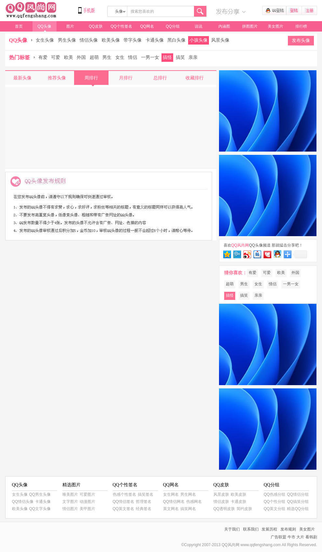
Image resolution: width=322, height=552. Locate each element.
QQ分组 (173, 26)
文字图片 (70, 501)
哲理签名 (143, 501)
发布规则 (288, 529)
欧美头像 (111, 40)
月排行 (126, 77)
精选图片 (71, 484)
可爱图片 (87, 494)
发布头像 (301, 40)
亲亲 (193, 57)
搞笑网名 (188, 508)
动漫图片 (87, 501)
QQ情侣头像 (23, 501)
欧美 (68, 57)
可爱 (55, 57)
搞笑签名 (145, 494)
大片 (300, 537)
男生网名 (188, 494)
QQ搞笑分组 (298, 501)
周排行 (91, 77)
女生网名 (171, 494)
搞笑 (180, 57)
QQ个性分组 (275, 501)
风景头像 (220, 40)
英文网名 (171, 508)
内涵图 (224, 26)
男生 (106, 57)
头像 (119, 11)
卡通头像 (155, 40)
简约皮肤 (244, 508)
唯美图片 (70, 494)
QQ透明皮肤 (224, 508)
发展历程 (269, 529)
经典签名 (143, 508)
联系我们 (251, 529)
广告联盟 (278, 537)
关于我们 (232, 529)
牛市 (291, 537)
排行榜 (301, 26)
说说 (198, 26)
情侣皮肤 (221, 501)
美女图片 (275, 26)
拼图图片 (250, 26)
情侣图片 (70, 508)
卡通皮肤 (238, 501)
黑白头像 (176, 40)
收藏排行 (195, 77)
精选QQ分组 (298, 508)
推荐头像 (57, 77)
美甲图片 (87, 508)
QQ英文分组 (275, 508)
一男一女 (150, 57)
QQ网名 (147, 26)
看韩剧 (311, 537)
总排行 (160, 77)
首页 (19, 26)
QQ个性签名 (121, 26)
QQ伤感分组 (275, 494)
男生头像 (67, 40)
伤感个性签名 (124, 494)
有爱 (42, 57)
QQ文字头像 (40, 508)
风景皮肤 (221, 494)
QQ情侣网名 (174, 501)
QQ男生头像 (40, 494)
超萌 (94, 57)
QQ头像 (44, 26)
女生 (119, 57)
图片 (70, 26)
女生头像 (45, 40)
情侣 (132, 57)
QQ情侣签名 (124, 501)
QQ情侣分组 (298, 494)
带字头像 (132, 40)
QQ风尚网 (31, 10)
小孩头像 (198, 40)
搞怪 (167, 57)
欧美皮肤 (238, 494)
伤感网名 (194, 501)
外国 (81, 57)
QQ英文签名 (124, 508)
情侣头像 (89, 40)
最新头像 (22, 77)
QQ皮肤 (96, 26)
